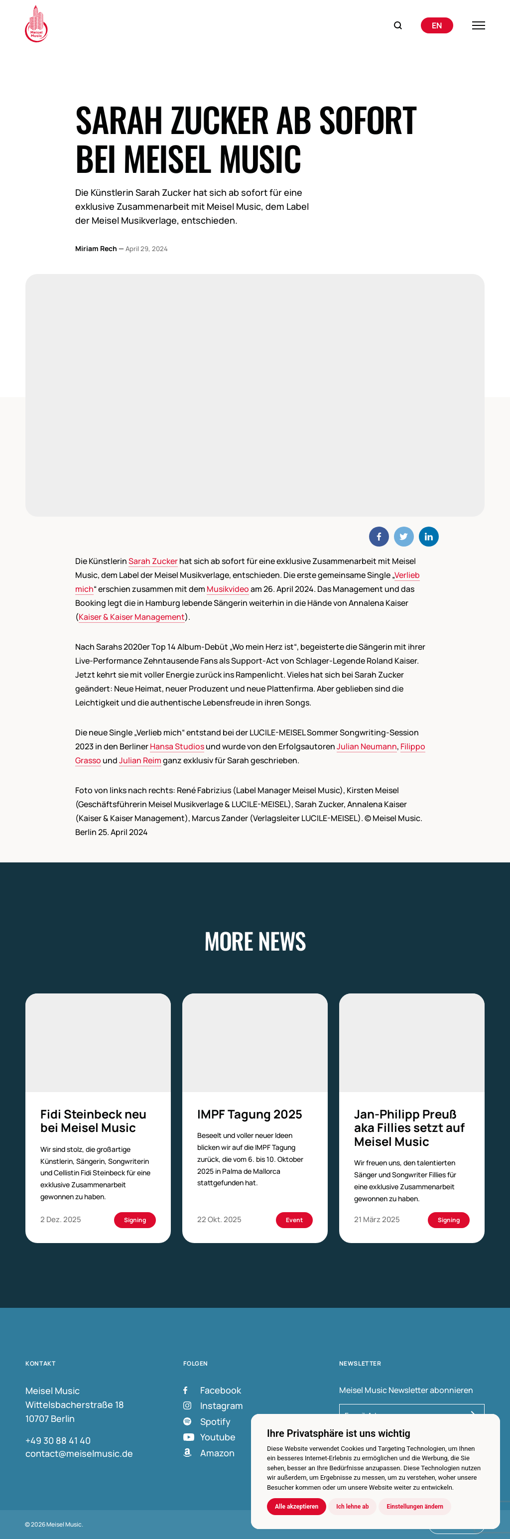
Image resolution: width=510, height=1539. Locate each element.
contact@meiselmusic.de (79, 1453)
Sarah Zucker (153, 561)
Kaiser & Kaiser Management (132, 616)
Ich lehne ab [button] (352, 1506)
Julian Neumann (367, 746)
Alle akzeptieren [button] (296, 1506)
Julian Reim (140, 760)
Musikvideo (228, 588)
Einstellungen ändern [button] (414, 1506)
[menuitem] (437, 25)
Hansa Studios (177, 746)
